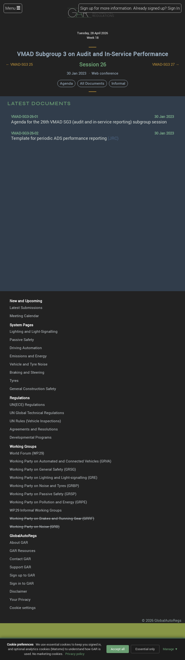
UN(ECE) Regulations (27, 404)
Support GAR (20, 566)
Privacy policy (75, 654)
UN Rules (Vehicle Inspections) (35, 420)
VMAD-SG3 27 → (165, 64)
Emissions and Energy (28, 355)
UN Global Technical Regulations (37, 412)
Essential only (145, 649)
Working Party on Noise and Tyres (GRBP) (44, 485)
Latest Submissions (26, 307)
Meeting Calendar (24, 315)
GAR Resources (22, 550)
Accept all (118, 649)
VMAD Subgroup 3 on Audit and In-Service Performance (92, 54)
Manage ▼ (170, 649)
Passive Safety (22, 339)
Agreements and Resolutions (34, 429)
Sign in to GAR (22, 583)
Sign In (174, 8)
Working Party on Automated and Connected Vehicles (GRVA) (60, 461)
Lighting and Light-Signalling (34, 331)
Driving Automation (26, 347)
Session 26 (92, 64)
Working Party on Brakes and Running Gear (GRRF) (52, 518)
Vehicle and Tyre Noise (28, 364)
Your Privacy (20, 599)
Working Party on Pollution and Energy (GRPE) (48, 502)
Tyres (14, 380)
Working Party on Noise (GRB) (34, 526)
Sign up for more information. (106, 8)
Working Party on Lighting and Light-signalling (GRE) (53, 477)
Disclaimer (18, 591)
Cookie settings (23, 607)
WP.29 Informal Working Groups (36, 510)
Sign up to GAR (22, 575)
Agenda (66, 83)
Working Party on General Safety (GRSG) (43, 469)
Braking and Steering (27, 372)
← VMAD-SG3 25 (19, 64)
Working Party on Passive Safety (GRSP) (43, 493)
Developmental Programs (31, 437)
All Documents (92, 83)
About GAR (19, 542)
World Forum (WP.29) (27, 453)
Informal (118, 83)
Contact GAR (20, 558)
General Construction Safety (33, 388)
